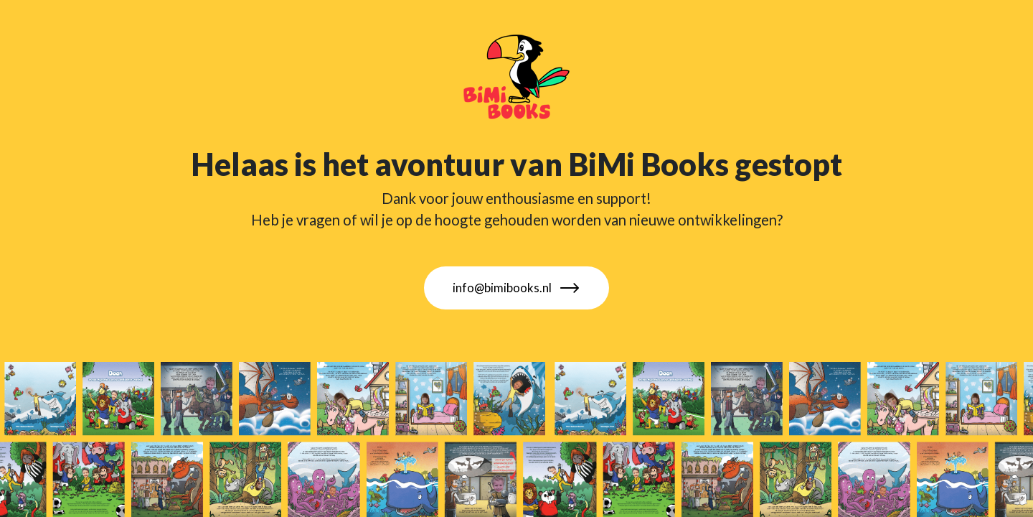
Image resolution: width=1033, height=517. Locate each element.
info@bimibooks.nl (516, 288)
